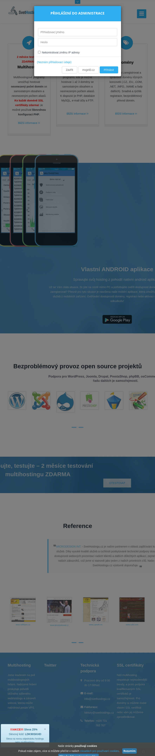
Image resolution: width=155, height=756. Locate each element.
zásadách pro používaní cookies (99, 751)
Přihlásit (109, 70)
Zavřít (69, 70)
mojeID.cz (88, 70)
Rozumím (129, 751)
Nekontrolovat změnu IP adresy (59, 52)
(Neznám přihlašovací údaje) (54, 62)
